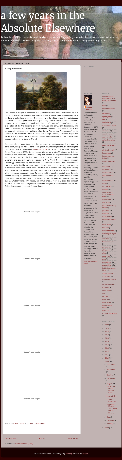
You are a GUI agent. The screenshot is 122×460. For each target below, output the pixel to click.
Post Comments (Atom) (24, 444)
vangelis (105, 296)
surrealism (106, 276)
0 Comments (40, 423)
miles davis (106, 225)
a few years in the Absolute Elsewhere (48, 22)
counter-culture (108, 137)
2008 (107, 428)
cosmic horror (107, 134)
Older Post (72, 438)
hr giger (105, 189)
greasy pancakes (108, 161)
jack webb (106, 202)
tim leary (105, 287)
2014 (107, 345)
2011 (107, 355)
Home (42, 438)
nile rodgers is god (109, 234)
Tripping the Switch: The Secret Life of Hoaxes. (112, 409)
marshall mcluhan (109, 220)
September (111, 378)
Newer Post (11, 438)
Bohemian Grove (40, 149)
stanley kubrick (107, 273)
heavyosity (106, 169)
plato (104, 253)
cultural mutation (108, 140)
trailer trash (106, 290)
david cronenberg (108, 145)
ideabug (69, 454)
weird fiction (106, 302)
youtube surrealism (109, 313)
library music (107, 217)
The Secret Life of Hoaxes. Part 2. (111, 390)
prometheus (106, 262)
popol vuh (106, 256)
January (110, 424)
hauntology (106, 166)
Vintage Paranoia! (111, 400)
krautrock (105, 214)
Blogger (85, 454)
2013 (107, 348)
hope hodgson (107, 180)
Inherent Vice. (112, 396)
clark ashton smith (109, 126)
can (103, 120)
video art (105, 299)
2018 (107, 331)
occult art (105, 239)
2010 (107, 358)
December (111, 364)
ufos (104, 293)
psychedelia (106, 265)
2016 (107, 338)
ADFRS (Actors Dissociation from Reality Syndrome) (109, 99)
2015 (107, 341)
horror (104, 183)
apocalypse (106, 117)
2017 (107, 335)
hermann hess (107, 172)
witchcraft (105, 310)
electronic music (108, 150)
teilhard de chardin (109, 279)
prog (104, 259)
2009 (107, 361)
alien (104, 106)
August (110, 384)
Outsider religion (108, 242)
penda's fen (106, 247)
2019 (107, 328)
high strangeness (108, 175)
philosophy (106, 250)
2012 (107, 351)
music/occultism (108, 231)
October (110, 375)
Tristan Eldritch (89, 108)
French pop (106, 153)
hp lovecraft (106, 186)
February (110, 420)
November (111, 370)
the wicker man (108, 284)
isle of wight (106, 199)
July (108, 417)
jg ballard (105, 211)
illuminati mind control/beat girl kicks (108, 194)
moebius (105, 228)
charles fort (106, 123)
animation (106, 114)
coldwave (105, 131)
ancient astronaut (108, 109)
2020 (107, 325)
